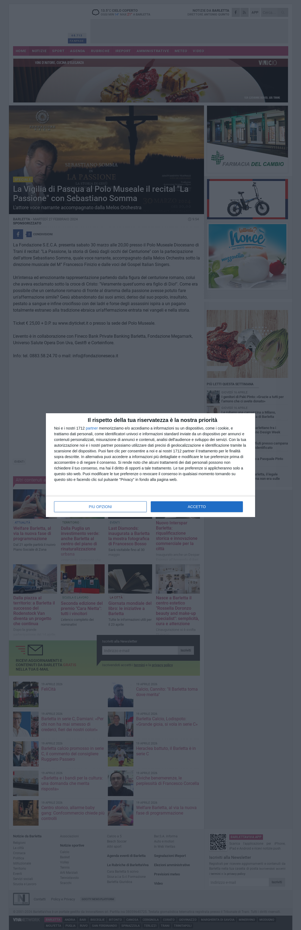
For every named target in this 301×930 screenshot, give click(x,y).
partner (92, 428)
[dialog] (150, 465)
